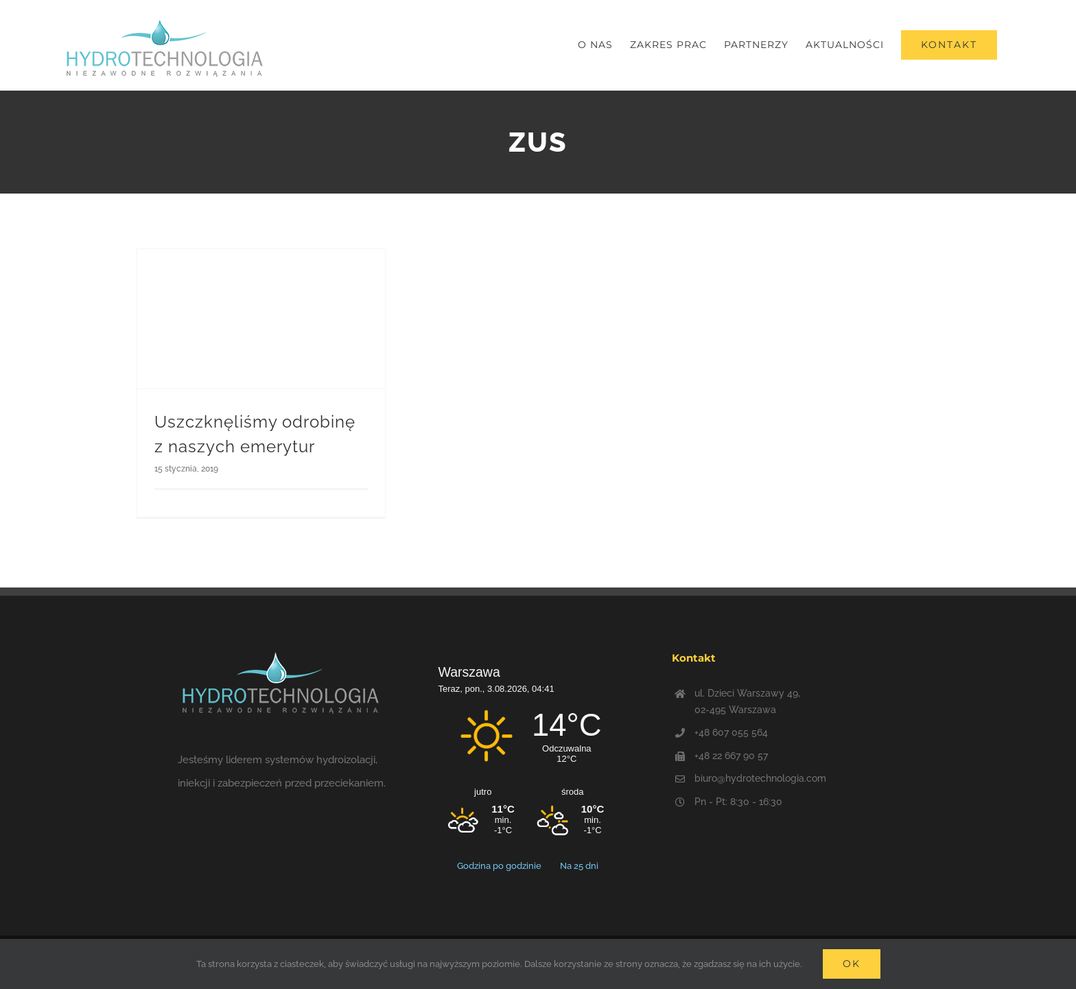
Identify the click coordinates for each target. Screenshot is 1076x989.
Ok (852, 963)
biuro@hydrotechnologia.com (760, 778)
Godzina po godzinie (500, 866)
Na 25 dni (579, 866)
